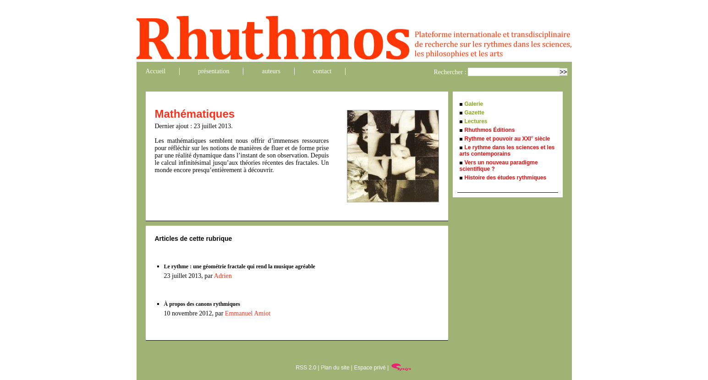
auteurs (271, 71)
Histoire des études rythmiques (506, 177)
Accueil (156, 71)
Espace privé (369, 367)
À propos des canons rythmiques (202, 304)
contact (322, 71)
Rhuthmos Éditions (490, 130)
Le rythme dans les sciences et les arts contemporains (507, 150)
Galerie (474, 104)
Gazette (474, 112)
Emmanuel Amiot (247, 313)
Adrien (223, 275)
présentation (213, 71)
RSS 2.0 (306, 367)
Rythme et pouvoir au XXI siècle (507, 139)
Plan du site (335, 367)
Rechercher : (450, 72)
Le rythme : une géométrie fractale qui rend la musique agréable (239, 266)
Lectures (476, 121)
